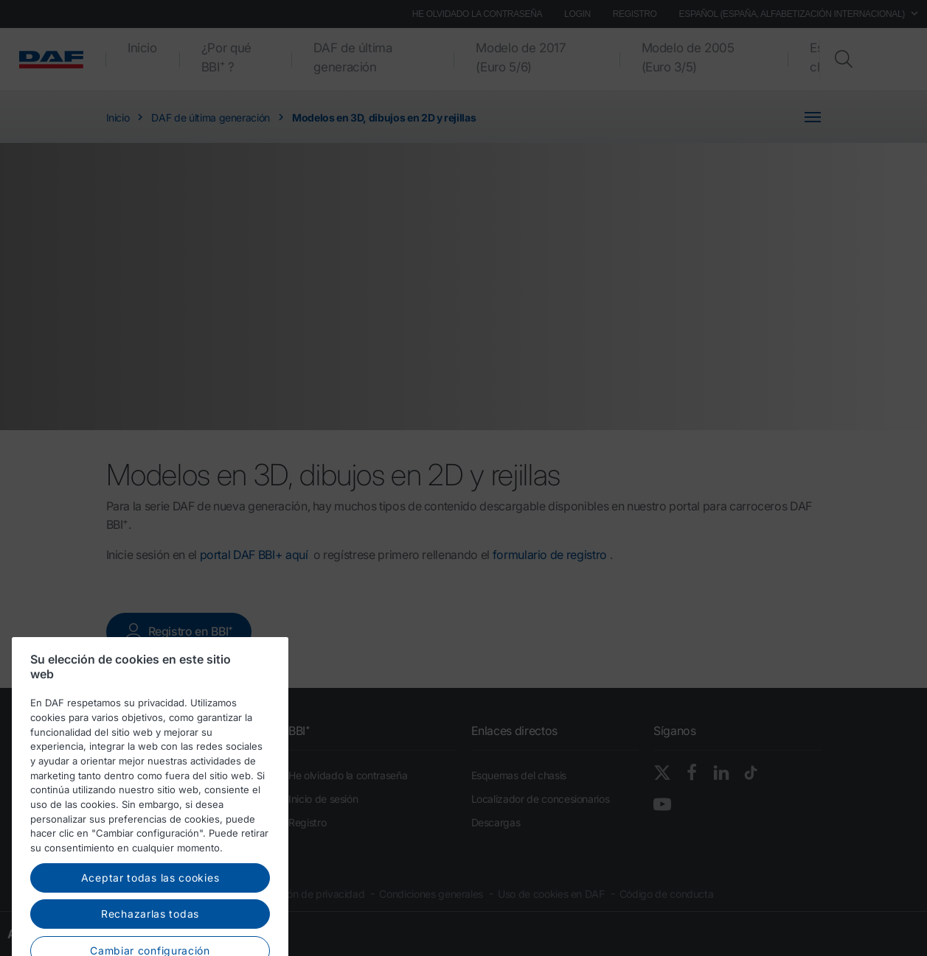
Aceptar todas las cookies (150, 924)
